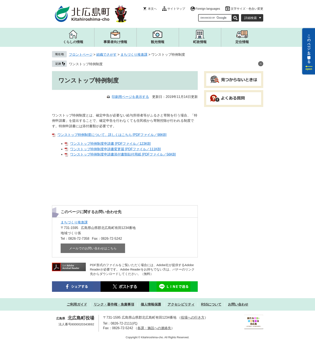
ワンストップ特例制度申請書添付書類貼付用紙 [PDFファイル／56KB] (123, 154)
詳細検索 (250, 18)
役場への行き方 (193, 317)
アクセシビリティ (181, 304)
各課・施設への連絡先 (154, 328)
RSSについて (211, 304)
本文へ (152, 8)
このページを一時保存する (309, 47)
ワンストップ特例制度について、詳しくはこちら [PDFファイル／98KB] (111, 135)
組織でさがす (106, 54)
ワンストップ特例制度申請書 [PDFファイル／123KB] (110, 143)
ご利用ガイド (77, 304)
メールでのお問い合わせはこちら (93, 248)
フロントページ (81, 54)
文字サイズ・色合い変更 (247, 8)
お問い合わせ (238, 304)
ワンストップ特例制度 (86, 64)
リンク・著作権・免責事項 (114, 304)
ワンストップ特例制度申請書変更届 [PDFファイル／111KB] (115, 149)
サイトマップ (176, 8)
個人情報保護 (151, 304)
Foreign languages (208, 8)
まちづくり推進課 (133, 54)
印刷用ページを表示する (130, 97)
